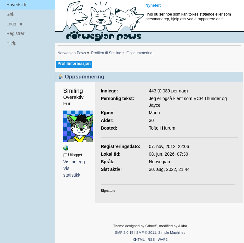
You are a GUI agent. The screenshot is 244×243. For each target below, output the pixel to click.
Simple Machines (171, 232)
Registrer (15, 33)
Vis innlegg (74, 161)
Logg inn (15, 23)
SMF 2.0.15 (124, 232)
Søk (10, 14)
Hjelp (11, 42)
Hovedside (16, 4)
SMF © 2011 (146, 232)
